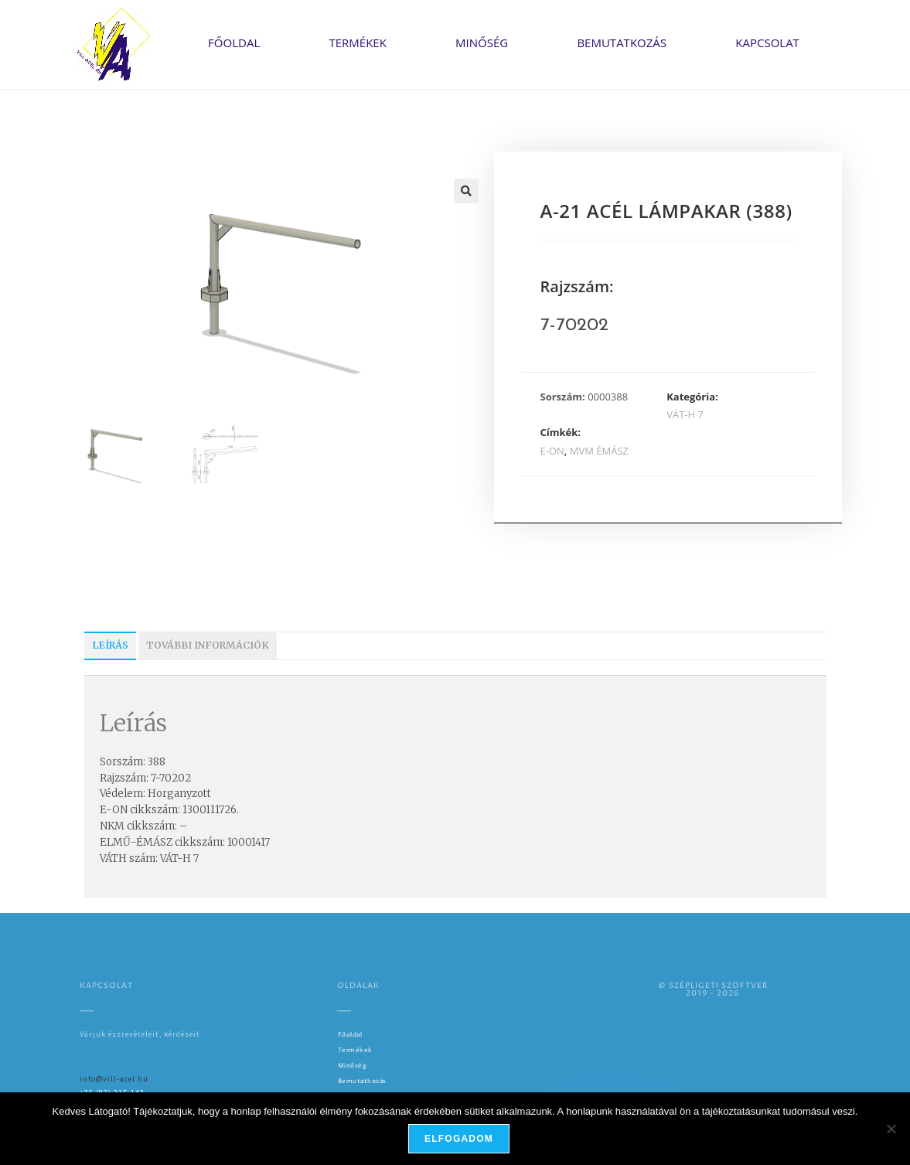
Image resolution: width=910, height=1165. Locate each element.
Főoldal (234, 42)
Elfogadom (458, 1138)
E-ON (552, 451)
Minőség (481, 42)
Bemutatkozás (621, 42)
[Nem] (890, 1128)
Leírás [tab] (110, 645)
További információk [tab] (207, 645)
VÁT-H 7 (685, 414)
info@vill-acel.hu (114, 1079)
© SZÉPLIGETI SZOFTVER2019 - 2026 (713, 989)
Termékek (357, 42)
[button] (466, 191)
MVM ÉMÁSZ (599, 451)
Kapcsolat (767, 42)
